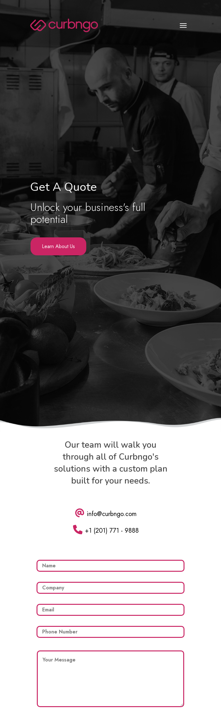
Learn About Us (58, 246)
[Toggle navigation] (183, 25)
